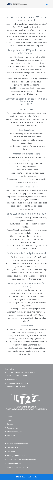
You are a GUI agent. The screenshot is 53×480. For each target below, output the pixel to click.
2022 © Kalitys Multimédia (26, 477)
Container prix (12, 448)
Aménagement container (16, 455)
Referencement (12, 428)
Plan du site (11, 436)
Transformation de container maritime (21, 459)
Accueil (9, 420)
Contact (10, 424)
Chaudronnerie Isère (15, 463)
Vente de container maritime (17, 467)
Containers (11, 451)
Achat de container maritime (17, 444)
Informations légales (15, 432)
